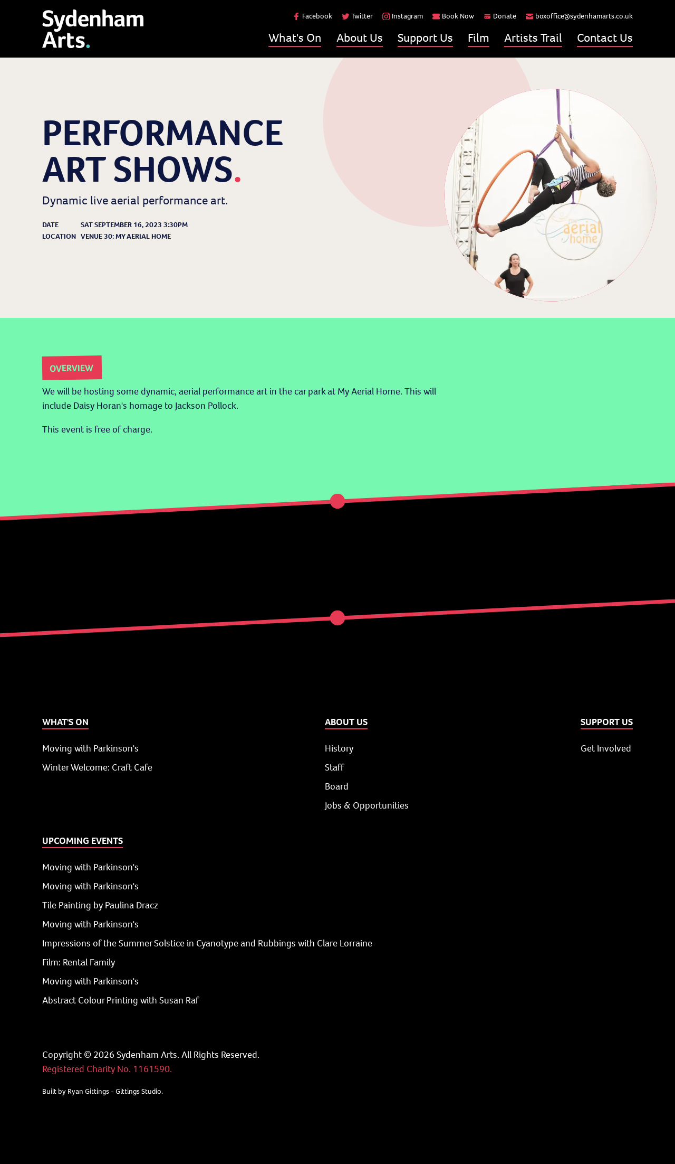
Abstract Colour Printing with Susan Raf (120, 1000)
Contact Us (605, 37)
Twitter (357, 16)
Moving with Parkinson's (90, 748)
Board (337, 786)
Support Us (425, 37)
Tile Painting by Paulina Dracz (100, 905)
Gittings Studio (138, 1091)
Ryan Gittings (88, 1091)
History (339, 748)
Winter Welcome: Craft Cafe (97, 767)
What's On (294, 37)
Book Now (453, 16)
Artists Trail (533, 37)
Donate (500, 16)
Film (478, 37)
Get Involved (606, 748)
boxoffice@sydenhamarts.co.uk (579, 16)
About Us (359, 37)
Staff (334, 767)
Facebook (312, 16)
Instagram (402, 16)
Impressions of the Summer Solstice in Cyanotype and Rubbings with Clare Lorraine (207, 943)
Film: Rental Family (78, 962)
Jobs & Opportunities (367, 805)
